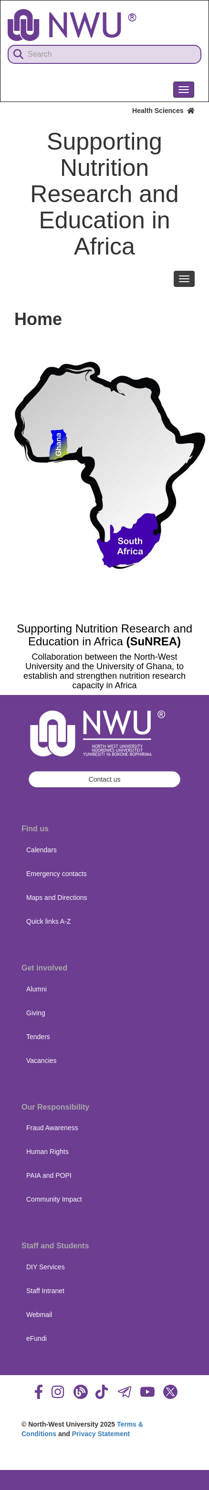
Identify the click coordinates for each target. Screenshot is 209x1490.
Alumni (36, 989)
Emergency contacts (56, 874)
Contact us (105, 779)
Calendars (41, 850)
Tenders (38, 1037)
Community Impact (54, 1199)
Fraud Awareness (52, 1128)
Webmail (39, 1314)
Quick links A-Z (48, 921)
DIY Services (45, 1267)
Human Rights (47, 1151)
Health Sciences (163, 110)
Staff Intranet (45, 1291)
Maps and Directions (56, 897)
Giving (35, 1013)
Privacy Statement (101, 1434)
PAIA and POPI (49, 1175)
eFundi (36, 1338)
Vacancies (41, 1060)
